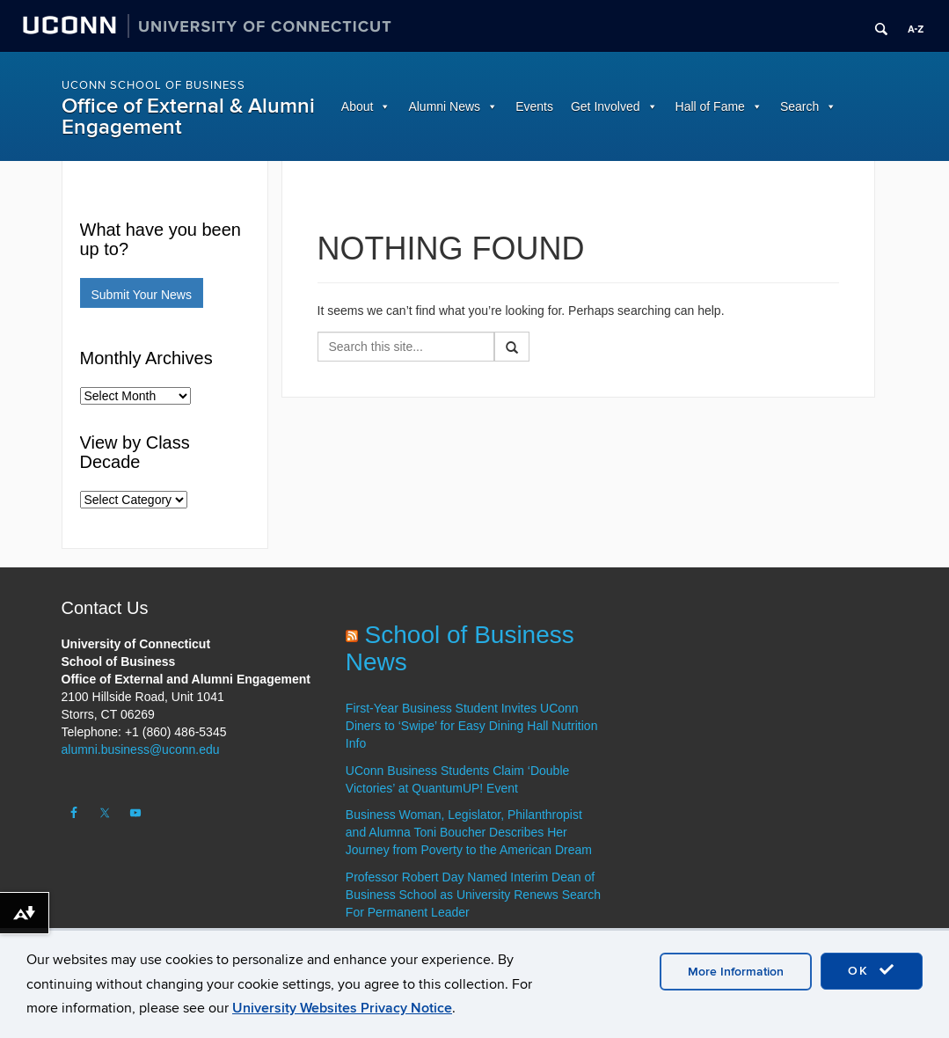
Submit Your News (141, 295)
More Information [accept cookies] (736, 971)
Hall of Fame (710, 106)
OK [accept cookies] (871, 970)
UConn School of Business (153, 85)
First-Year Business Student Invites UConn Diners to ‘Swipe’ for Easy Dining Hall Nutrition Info (472, 725)
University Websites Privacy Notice (342, 1008)
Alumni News (444, 106)
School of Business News (460, 648)
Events (534, 106)
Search (799, 106)
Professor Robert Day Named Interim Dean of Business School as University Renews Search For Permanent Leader (473, 894)
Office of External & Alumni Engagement (188, 116)
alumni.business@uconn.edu (141, 749)
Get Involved (605, 106)
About (357, 106)
